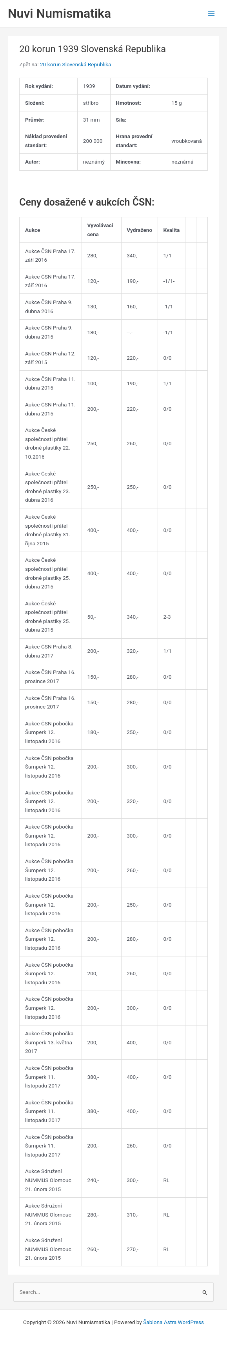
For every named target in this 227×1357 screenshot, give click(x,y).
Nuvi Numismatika (59, 13)
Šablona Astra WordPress (173, 1322)
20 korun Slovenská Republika (75, 64)
